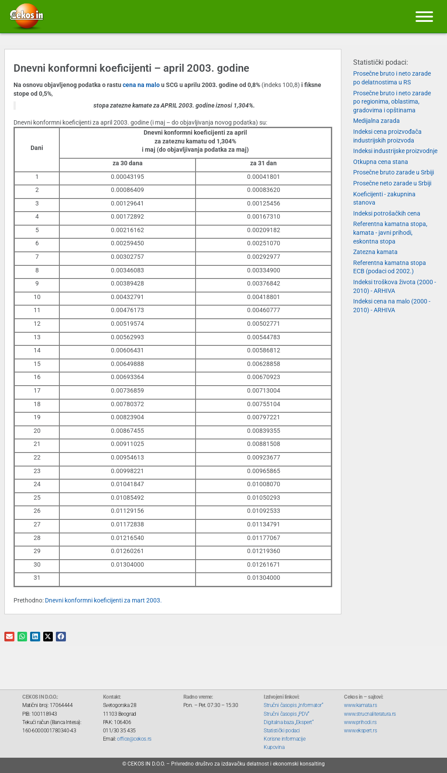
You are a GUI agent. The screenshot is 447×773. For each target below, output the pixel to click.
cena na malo (142, 84)
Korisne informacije (284, 739)
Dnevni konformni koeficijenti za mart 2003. (103, 600)
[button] (9, 637)
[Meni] (424, 16)
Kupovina (274, 747)
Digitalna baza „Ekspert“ (288, 722)
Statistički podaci (282, 731)
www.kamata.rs (360, 705)
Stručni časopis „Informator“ (293, 705)
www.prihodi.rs (360, 722)
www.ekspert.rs (360, 731)
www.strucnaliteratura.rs (369, 714)
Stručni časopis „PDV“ (286, 714)
